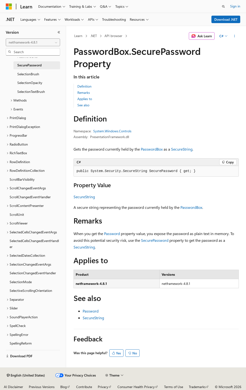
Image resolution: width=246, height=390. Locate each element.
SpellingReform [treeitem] (21, 343)
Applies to (84, 98)
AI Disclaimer (13, 386)
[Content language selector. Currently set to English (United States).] (26, 375)
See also (83, 105)
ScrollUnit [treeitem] (17, 214)
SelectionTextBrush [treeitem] (31, 91)
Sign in (235, 6)
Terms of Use (173, 386)
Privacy (103, 386)
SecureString (181, 149)
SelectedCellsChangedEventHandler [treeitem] (34, 243)
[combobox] (33, 42)
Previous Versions (42, 386)
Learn (78, 35)
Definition (84, 86)
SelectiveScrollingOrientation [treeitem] (31, 290)
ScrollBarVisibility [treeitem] (22, 179)
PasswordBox (152, 149)
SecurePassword (154, 240)
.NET (93, 35)
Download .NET (226, 19)
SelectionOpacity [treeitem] (29, 82)
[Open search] (223, 6)
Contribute (84, 386)
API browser (113, 35)
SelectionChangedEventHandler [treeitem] (33, 273)
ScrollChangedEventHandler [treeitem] (30, 197)
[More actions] (234, 36)
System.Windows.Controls (112, 131)
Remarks (83, 92)
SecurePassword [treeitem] (29, 65)
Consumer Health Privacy (136, 386)
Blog (63, 386)
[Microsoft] (9, 6)
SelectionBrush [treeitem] (28, 74)
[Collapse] (59, 32)
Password (112, 233)
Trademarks (197, 386)
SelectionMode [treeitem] (21, 282)
